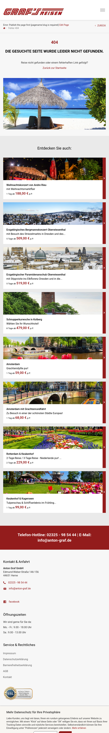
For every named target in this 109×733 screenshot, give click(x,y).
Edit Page (64, 25)
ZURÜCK (100, 25)
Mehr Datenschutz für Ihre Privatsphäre (33, 712)
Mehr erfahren (79, 728)
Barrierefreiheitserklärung (17, 665)
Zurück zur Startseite (54, 67)
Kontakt (7, 677)
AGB (5, 671)
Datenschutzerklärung (15, 659)
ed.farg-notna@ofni (54, 540)
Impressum (9, 653)
